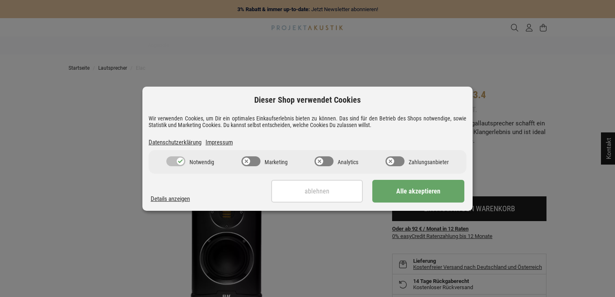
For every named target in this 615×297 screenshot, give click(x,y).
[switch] (175, 161)
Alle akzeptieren (423, 191)
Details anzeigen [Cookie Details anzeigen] (170, 199)
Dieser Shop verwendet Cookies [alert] (307, 100)
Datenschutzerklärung (175, 142)
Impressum (219, 142)
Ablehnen (331, 191)
